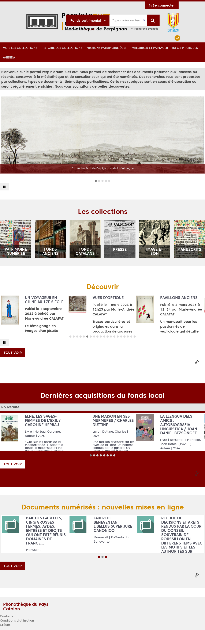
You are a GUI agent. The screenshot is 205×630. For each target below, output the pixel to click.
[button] (20, 47)
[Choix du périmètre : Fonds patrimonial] (88, 20)
